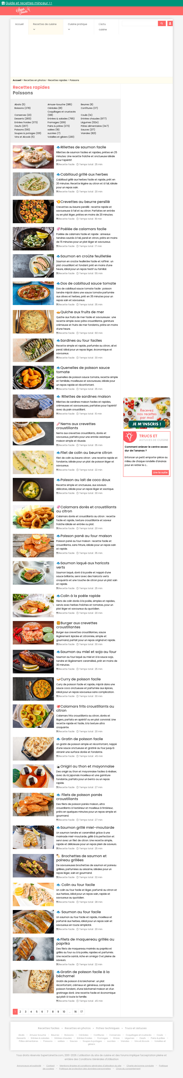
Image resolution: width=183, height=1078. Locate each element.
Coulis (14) (87, 115)
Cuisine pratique (77, 26)
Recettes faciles (48, 1028)
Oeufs (142, 1038)
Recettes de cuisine (45, 26)
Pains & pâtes (158, 1038)
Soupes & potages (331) (28, 133)
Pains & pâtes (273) (59, 126)
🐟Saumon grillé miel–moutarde (85, 827)
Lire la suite (160, 472)
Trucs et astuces (136, 1028)
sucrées (111, 1041)
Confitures (99, 1035)
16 (75, 1011)
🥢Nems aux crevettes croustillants (76, 425)
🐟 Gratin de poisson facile (79, 738)
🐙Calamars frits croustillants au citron (85, 708)
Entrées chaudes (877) (94, 118)
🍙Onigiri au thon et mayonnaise (85, 766)
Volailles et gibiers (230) (61, 136)
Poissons (74, 80)
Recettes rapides (58, 80)
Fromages (102, 1038)
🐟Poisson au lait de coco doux (83, 479)
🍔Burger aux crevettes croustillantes (76, 625)
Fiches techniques (107, 1028)
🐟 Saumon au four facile (78, 912)
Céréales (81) (55, 108)
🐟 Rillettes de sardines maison (83, 396)
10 (64, 1011)
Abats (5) (20, 104)
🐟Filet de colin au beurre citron (84, 452)
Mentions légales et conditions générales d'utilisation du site (90, 1065)
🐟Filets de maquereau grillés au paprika (85, 941)
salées (61, 1041)
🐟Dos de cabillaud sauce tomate (86, 283)
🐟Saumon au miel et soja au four (86, 651)
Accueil (19, 24)
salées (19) (54, 129)
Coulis (160, 1035)
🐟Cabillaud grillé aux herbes (82, 174)
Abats (21, 1035)
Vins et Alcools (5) (25, 136)
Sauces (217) (88, 129)
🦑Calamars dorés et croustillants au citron (86, 509)
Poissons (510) (22, 129)
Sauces (74, 1041)
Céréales (83, 1035)
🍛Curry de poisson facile (78, 679)
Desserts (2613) (23, 118)
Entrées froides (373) (26, 122)
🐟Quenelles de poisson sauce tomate (83, 369)
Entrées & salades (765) (61, 118)
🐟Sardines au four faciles (79, 340)
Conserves (115, 1035)
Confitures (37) (89, 108)
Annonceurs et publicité (29, 1065)
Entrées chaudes (63, 1038)
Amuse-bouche (38, 1035)
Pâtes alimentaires (28, 1041)
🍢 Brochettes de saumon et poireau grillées (81, 858)
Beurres (55, 1035)
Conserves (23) (23, 115)
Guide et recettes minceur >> (29, 3)
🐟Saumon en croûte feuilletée (83, 256)
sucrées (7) (54, 133)
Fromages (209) (57, 122)
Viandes (125, 1041)
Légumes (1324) (90, 122)
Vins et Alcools (141, 1041)
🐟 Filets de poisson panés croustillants (79, 796)
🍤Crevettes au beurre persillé (83, 201)
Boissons (69, 1035)
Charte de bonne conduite (140, 1065)
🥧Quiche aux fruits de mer (80, 312)
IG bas (116, 1038)
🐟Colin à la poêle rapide (78, 595)
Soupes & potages (92, 1041)
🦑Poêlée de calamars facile (81, 229)
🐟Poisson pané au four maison (84, 535)
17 (82, 1011)
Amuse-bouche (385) (60, 104)
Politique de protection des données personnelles (85, 1068)
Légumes (129, 1038)
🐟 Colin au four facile (75, 884)
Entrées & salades (40, 1038)
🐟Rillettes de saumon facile (81, 147)
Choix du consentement (128, 1068)
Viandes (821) (88, 133)
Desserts (21, 1038)
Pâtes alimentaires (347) (95, 126)
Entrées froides (84, 1038)
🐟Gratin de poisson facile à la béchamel (83, 973)
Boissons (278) (23, 108)
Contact (50, 1065)
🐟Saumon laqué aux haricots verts (82, 565)
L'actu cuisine (103, 26)
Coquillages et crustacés (138, 1035)
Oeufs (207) (21, 126)
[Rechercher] (162, 23)
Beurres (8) (87, 104)
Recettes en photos (35, 80)
